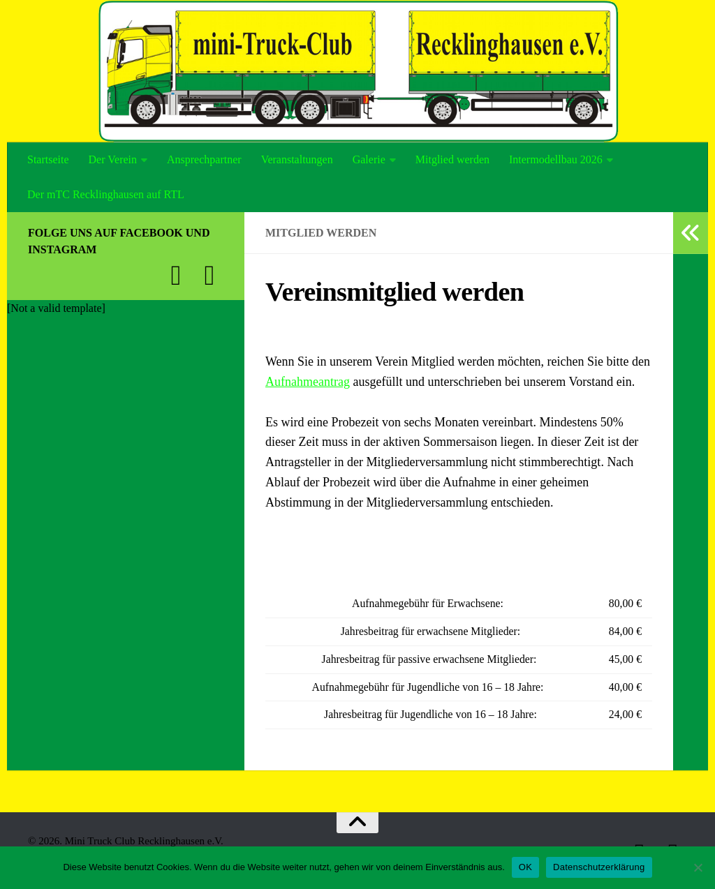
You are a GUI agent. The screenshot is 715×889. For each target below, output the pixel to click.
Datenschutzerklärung (598, 867)
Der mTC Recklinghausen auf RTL (105, 194)
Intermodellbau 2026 (556, 159)
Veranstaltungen (297, 159)
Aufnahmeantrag (307, 382)
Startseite (48, 159)
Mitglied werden (452, 159)
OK (525, 867)
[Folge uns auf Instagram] (209, 276)
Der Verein (113, 159)
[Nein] (698, 867)
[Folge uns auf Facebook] (176, 276)
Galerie (369, 159)
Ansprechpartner (204, 159)
